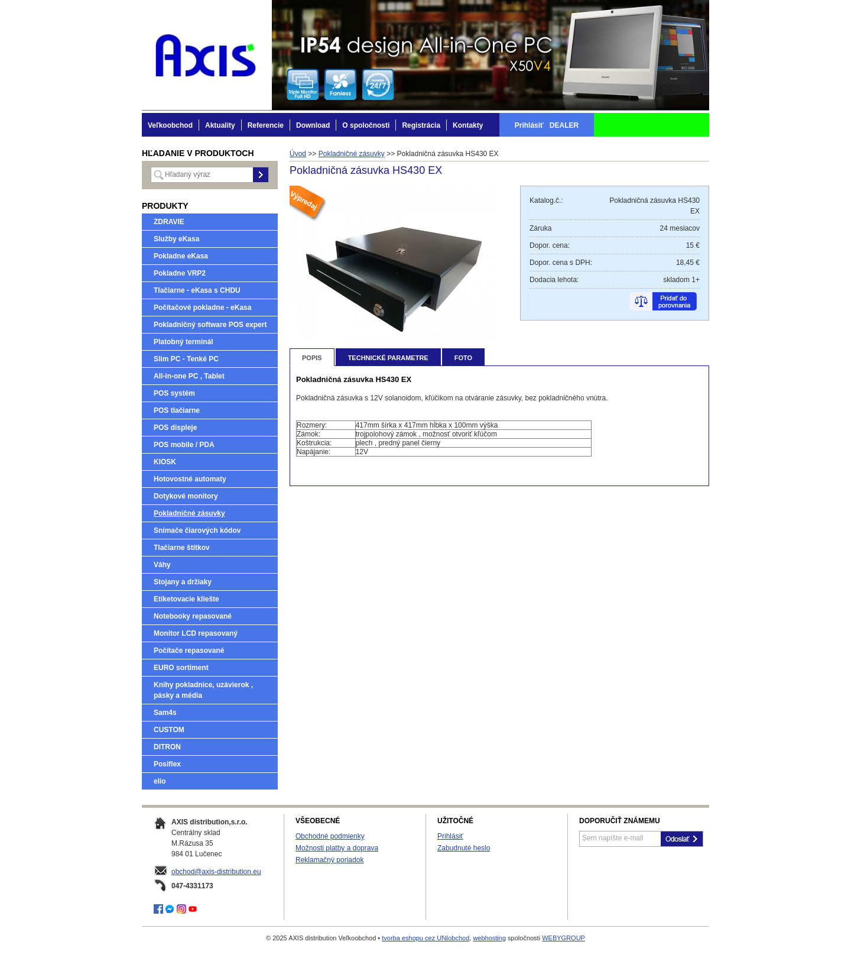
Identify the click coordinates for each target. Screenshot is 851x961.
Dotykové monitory (186, 496)
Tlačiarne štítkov (182, 547)
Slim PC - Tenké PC (186, 359)
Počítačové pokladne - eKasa (202, 307)
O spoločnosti (365, 125)
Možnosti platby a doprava (336, 848)
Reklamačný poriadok (329, 860)
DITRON (167, 747)
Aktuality (220, 125)
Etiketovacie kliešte (186, 599)
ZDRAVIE (169, 222)
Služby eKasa (176, 239)
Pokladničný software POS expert (210, 325)
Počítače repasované (189, 650)
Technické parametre (388, 357)
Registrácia (421, 125)
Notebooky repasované (193, 616)
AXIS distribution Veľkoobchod (207, 55)
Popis (312, 357)
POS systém (174, 393)
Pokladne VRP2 (180, 273)
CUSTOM (169, 730)
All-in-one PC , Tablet (189, 376)
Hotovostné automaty (190, 479)
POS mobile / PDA (184, 445)
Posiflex (167, 764)
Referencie (266, 125)
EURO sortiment (181, 668)
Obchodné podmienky (330, 836)
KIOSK (165, 462)
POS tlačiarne (177, 410)
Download (313, 125)
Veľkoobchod (170, 125)
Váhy (162, 565)
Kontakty (468, 125)
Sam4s (165, 712)
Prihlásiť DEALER (547, 125)
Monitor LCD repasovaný (196, 633)
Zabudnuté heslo (463, 848)
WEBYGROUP (563, 937)
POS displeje (175, 427)
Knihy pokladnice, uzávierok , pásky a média (203, 690)
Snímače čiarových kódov (197, 530)
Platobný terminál (183, 342)
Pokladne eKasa (181, 256)
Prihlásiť (450, 836)
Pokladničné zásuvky (189, 513)
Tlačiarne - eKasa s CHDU (197, 290)
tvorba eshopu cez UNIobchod (425, 937)
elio (160, 781)
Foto (463, 357)
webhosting (489, 937)
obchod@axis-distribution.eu (216, 872)
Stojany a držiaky (183, 582)
